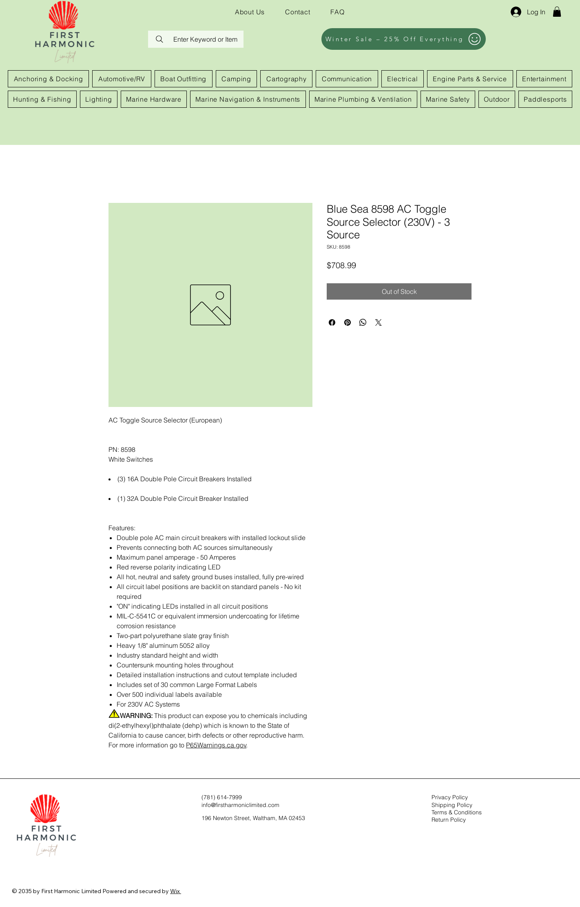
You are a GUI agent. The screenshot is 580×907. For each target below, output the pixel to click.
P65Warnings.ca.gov (216, 745)
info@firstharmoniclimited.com (240, 805)
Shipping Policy (452, 805)
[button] (557, 12)
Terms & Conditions (457, 812)
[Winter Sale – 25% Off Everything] (403, 39)
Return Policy (449, 819)
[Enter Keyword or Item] (196, 39)
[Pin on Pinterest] (347, 322)
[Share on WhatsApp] (363, 322)
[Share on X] (378, 322)
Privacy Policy (450, 797)
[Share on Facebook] (332, 322)
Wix (175, 891)
